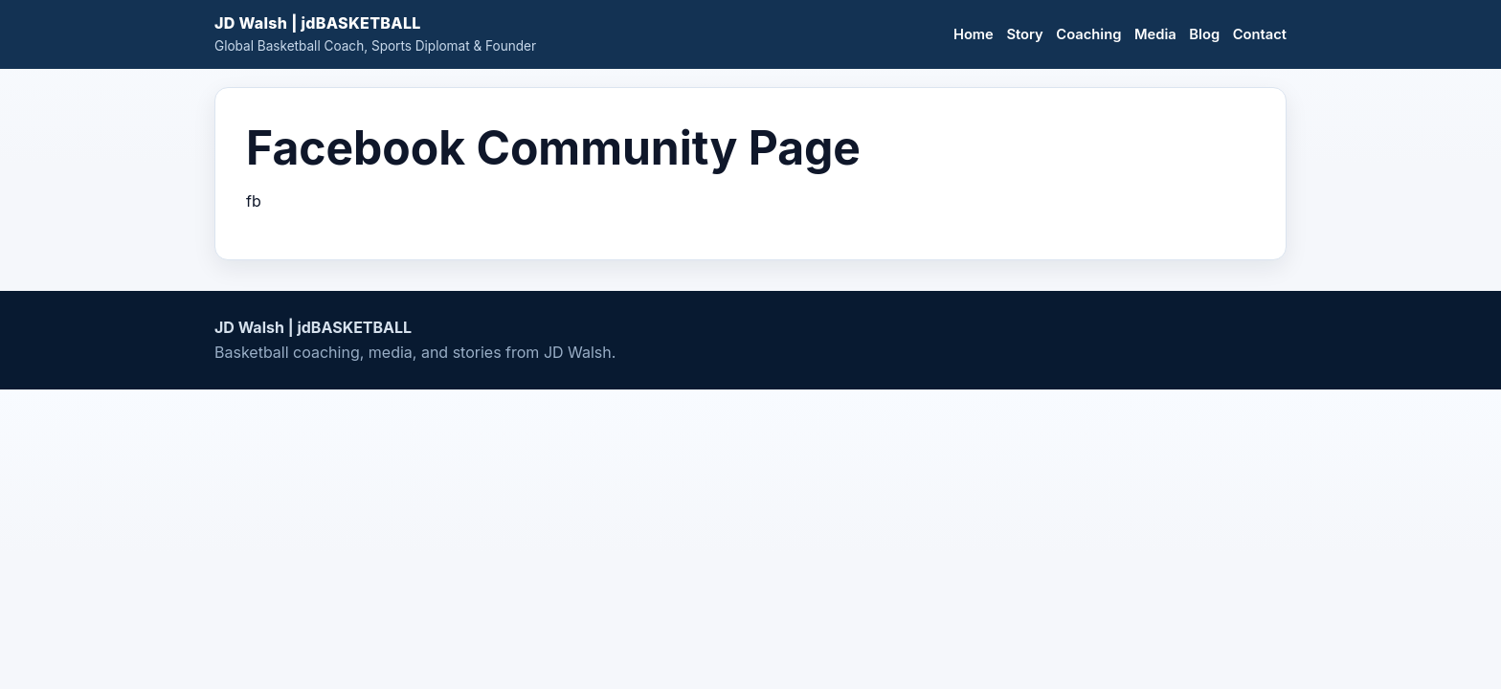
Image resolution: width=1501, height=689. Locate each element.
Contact (1260, 34)
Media (1155, 34)
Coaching (1088, 34)
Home (973, 34)
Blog (1204, 34)
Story (1024, 34)
